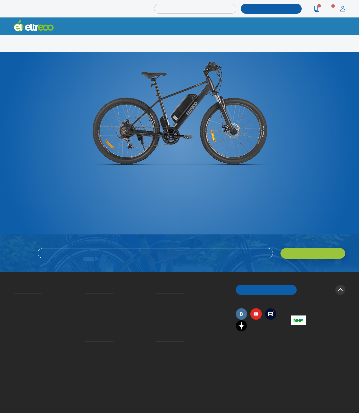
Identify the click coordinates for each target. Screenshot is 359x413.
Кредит (85, 312)
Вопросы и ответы (157, 298)
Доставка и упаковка (202, 26)
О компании (14, 298)
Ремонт (157, 26)
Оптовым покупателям (15, 340)
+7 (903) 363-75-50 (293, 366)
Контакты (289, 26)
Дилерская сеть (157, 347)
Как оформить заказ (157, 305)
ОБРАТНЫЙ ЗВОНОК (266, 289)
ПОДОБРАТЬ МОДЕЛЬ (267, 8)
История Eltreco (15, 305)
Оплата (246, 26)
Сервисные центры (157, 354)
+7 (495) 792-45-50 (342, 30)
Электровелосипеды (15, 312)
